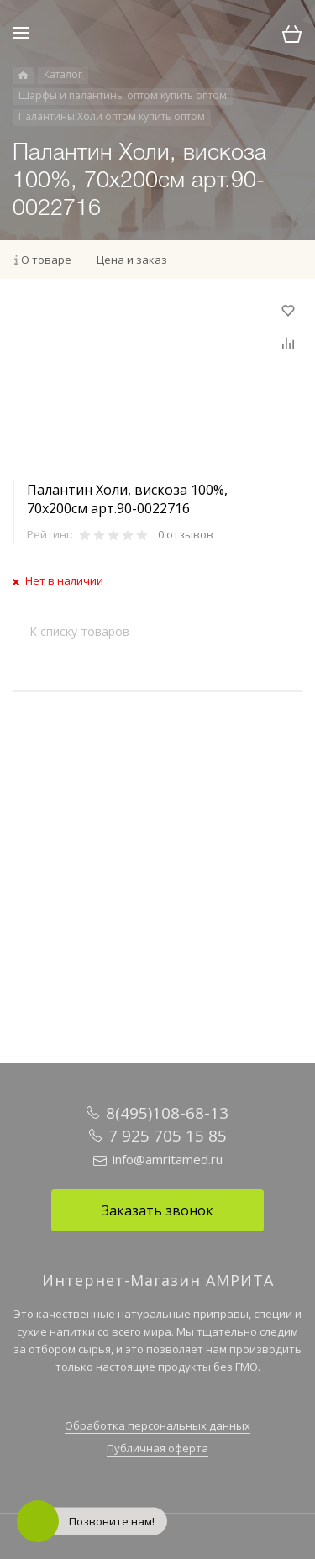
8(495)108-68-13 (167, 1113)
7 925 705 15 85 (167, 1136)
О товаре (46, 259)
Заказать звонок (157, 1210)
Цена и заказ (132, 259)
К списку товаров (79, 631)
